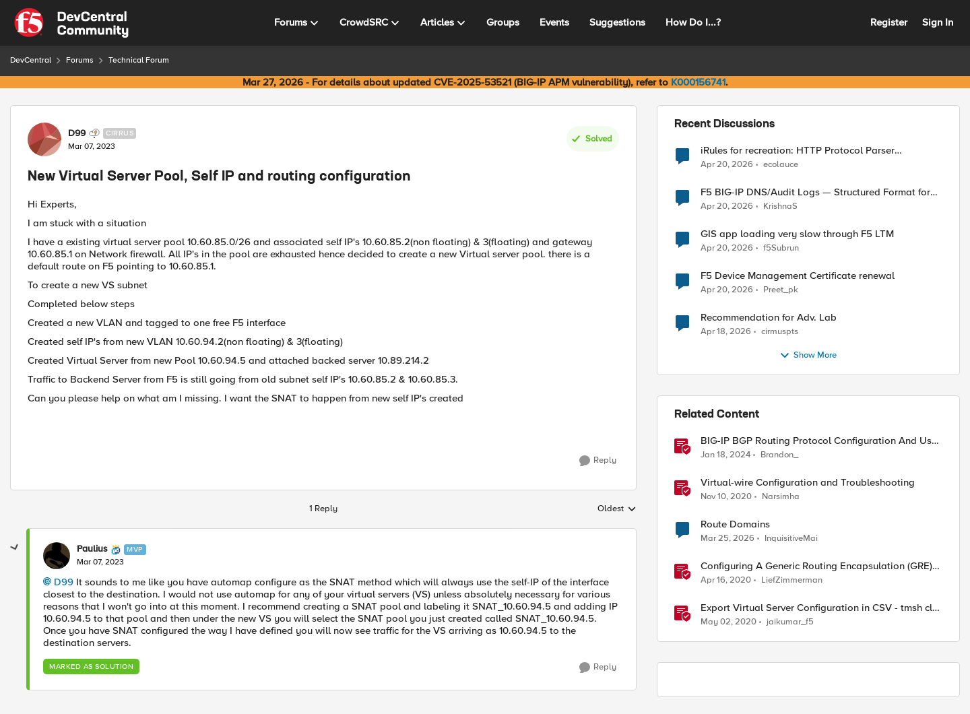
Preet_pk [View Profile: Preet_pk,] (780, 290)
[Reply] (598, 460)
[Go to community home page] (71, 23)
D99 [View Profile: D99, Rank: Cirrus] (77, 133)
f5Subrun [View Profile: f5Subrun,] (781, 248)
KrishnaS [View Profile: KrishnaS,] (780, 206)
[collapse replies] (15, 548)
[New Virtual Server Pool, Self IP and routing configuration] (100, 562)
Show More (808, 355)
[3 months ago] (727, 164)
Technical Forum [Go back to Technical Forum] (138, 60)
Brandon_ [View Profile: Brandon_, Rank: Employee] (779, 455)
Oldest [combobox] (617, 509)
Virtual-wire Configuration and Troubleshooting (808, 482)
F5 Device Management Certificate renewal (798, 276)
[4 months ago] (727, 538)
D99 (63, 582)
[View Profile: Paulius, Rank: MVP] (56, 555)
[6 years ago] (726, 580)
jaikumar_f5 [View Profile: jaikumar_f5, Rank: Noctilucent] (790, 622)
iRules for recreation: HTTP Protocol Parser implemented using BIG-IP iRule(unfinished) (798, 150)
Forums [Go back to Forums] (80, 60)
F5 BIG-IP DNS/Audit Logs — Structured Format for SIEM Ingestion (815, 192)
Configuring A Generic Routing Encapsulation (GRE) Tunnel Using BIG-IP (816, 566)
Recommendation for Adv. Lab (769, 317)
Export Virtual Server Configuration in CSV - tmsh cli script (818, 608)
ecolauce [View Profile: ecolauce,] (780, 164)
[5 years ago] (726, 497)
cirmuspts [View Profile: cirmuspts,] (779, 332)
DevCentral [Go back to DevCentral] (30, 60)
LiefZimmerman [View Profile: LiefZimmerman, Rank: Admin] (791, 580)
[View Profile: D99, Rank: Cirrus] (44, 139)
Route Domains (735, 524)
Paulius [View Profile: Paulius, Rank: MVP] (92, 549)
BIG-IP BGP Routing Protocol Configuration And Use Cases (819, 441)
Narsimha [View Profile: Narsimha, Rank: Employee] (781, 497)
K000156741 (698, 82)
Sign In (937, 22)
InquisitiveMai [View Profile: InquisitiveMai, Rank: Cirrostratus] (791, 538)
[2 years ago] (725, 455)
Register (888, 22)
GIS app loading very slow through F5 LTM (797, 234)
